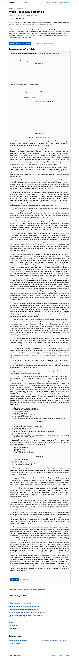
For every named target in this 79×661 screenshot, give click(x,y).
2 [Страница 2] (20, 579)
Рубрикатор (12, 8)
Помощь (54, 2)
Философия (20, 8)
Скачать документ (52, 53)
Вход (48, 2)
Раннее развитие (14, 643)
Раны (10, 619)
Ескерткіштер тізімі (15, 600)
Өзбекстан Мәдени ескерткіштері (20, 603)
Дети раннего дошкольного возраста (53, 640)
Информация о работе (27, 589)
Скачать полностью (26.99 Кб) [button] (20, 43)
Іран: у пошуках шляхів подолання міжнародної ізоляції (27, 612)
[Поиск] (34, 2)
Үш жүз (11, 622)
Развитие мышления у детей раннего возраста (24, 609)
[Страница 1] (14, 579)
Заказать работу (64, 2)
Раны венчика (13, 628)
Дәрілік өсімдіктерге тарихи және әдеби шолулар (25, 616)
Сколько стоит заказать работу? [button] (44, 43)
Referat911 (19, 655)
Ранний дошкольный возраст (18, 640)
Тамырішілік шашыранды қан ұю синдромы (24, 606)
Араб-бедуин (13, 625)
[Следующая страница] (26, 579)
